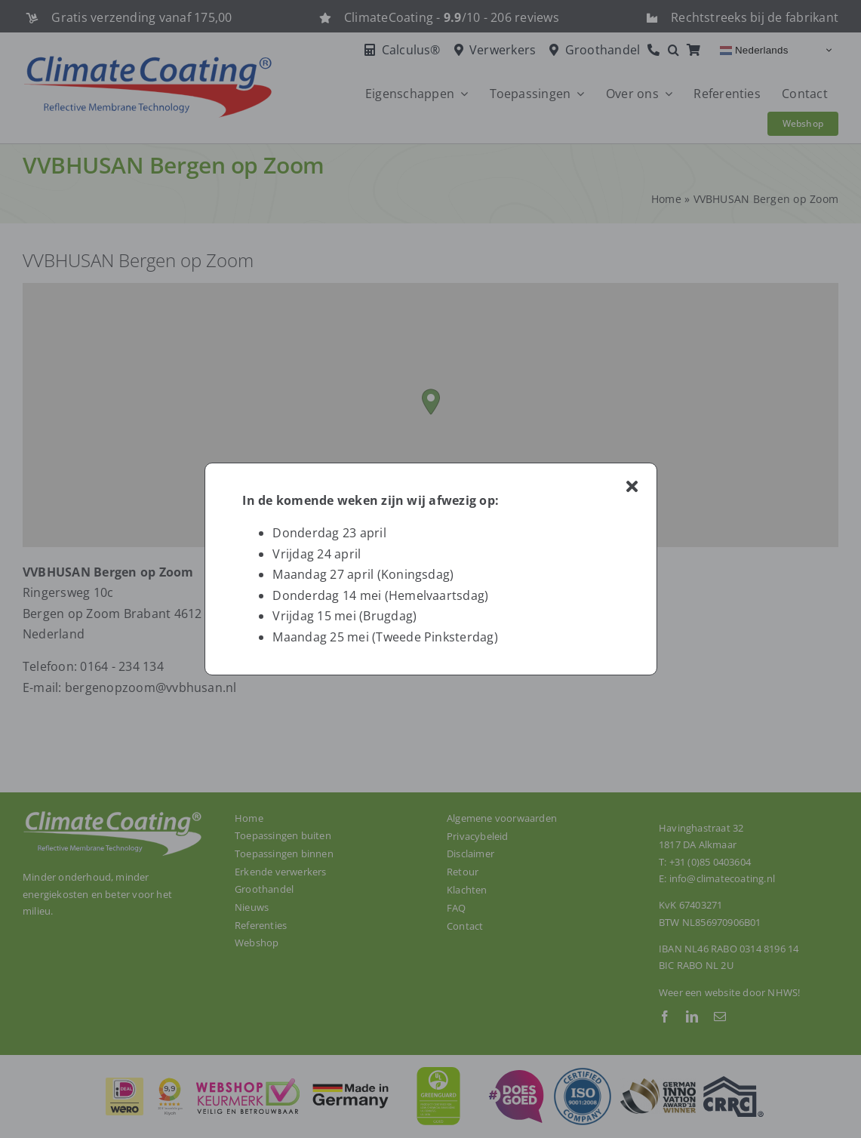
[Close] (632, 487)
